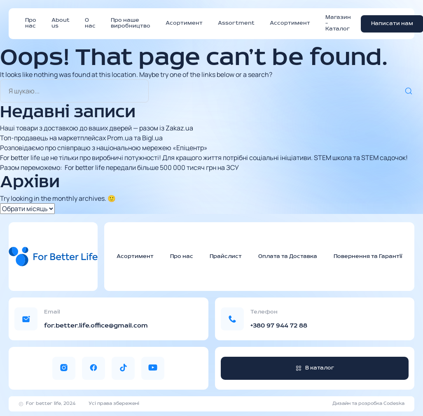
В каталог (314, 368)
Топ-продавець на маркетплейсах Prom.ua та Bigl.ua (81, 137)
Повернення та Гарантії (368, 256)
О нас (90, 23)
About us (60, 23)
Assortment (236, 23)
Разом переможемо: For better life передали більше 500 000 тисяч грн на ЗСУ (119, 167)
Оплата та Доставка (287, 256)
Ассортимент (290, 23)
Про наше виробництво (130, 23)
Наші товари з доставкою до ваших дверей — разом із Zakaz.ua (96, 127)
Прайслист (226, 256)
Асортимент (184, 23)
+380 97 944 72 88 (278, 326)
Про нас (30, 23)
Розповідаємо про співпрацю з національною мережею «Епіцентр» (104, 147)
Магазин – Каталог (338, 23)
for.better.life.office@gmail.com (96, 326)
